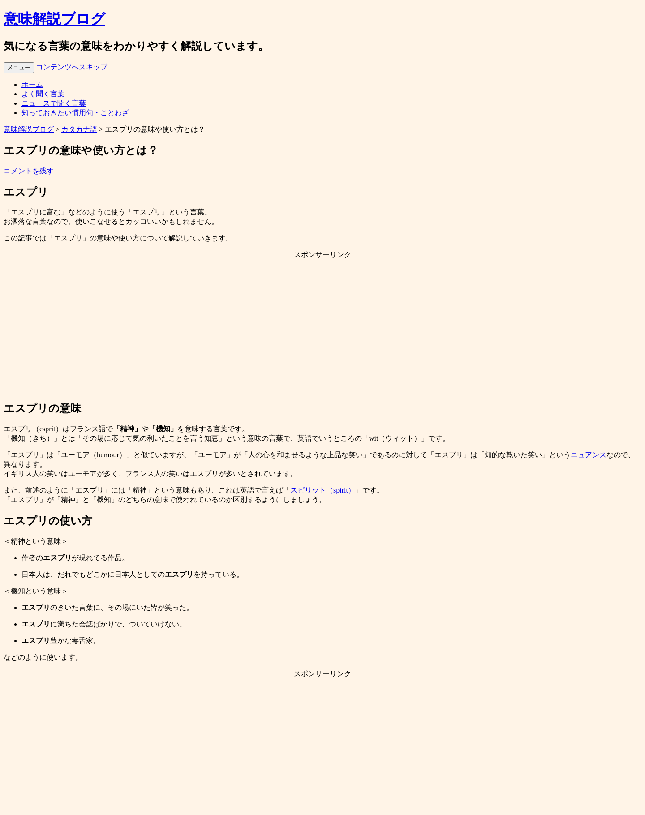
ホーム (32, 84)
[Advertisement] (322, 329)
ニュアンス (588, 455)
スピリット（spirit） (322, 490)
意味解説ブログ (54, 19)
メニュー (18, 67)
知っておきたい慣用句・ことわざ (75, 112)
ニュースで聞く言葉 (54, 103)
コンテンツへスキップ (72, 67)
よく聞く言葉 (43, 94)
